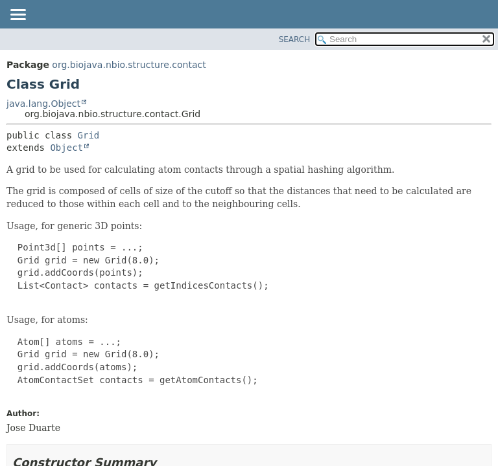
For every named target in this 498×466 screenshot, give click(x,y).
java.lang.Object (43, 103)
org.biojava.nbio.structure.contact (129, 65)
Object (66, 147)
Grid (89, 135)
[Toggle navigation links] (17, 15)
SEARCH (295, 39)
